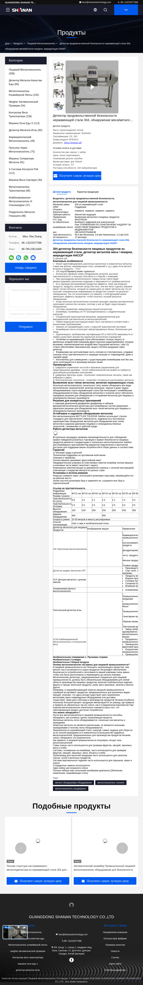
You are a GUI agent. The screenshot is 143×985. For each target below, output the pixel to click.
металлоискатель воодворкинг (70, 788)
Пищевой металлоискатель (41, 43)
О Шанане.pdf (60, 258)
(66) (19, 189)
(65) (25, 82)
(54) (23, 103)
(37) (20, 201)
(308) (25, 71)
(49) (22, 139)
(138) (20, 114)
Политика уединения (115, 970)
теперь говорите (26, 267)
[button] (58, 109)
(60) (25, 130)
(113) (24, 123)
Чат (126, 10)
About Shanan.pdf (73, 142)
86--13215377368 (127, 2)
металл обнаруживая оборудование (73, 782)
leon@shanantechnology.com (95, 2)
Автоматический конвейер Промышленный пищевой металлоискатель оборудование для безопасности (104, 868)
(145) (24, 93)
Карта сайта (115, 963)
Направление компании (115, 932)
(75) (22, 149)
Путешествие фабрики (115, 938)
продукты (18, 43)
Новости (115, 951)
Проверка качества (115, 945)
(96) (22, 214)
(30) (25, 180)
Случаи (115, 957)
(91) (21, 160)
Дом (7, 43)
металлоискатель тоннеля (110, 782)
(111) (23, 171)
